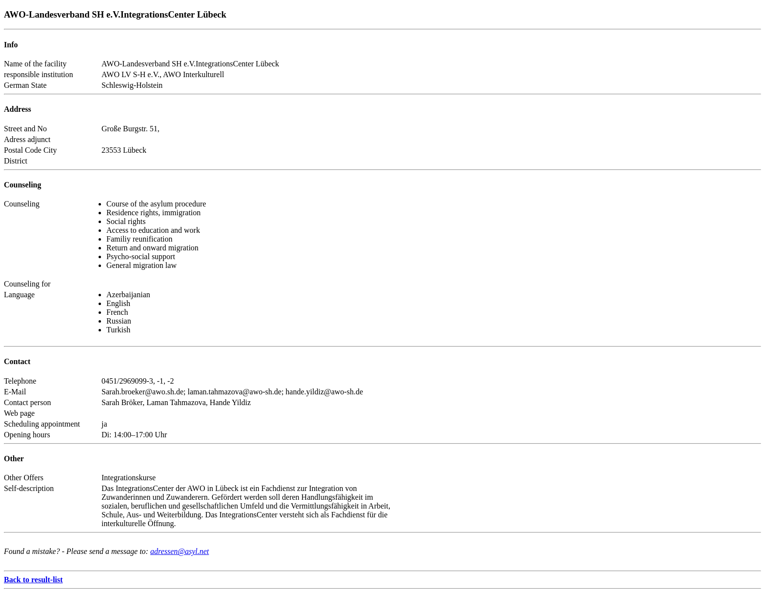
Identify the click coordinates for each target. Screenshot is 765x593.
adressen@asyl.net (179, 551)
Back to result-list (33, 579)
